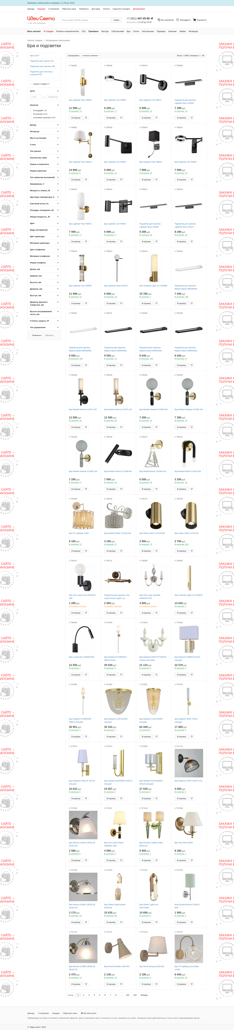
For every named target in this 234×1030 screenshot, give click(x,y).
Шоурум (41, 9)
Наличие (34, 105)
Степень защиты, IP (39, 321)
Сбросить (49, 335)
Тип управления (38, 327)
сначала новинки (90, 55)
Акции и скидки (41, 84)
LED (83, 31)
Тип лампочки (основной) (42, 177)
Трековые (93, 31)
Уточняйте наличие (44, 117)
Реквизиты (84, 9)
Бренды (30, 9)
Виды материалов (39, 230)
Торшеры (161, 31)
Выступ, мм (35, 295)
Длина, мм (35, 269)
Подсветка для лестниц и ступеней (41, 73)
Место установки (38, 138)
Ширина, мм (36, 276)
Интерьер (193, 31)
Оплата (106, 9)
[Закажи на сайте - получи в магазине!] (11, 520)
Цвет (32, 223)
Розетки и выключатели (67, 31)
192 (135, 995)
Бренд (33, 125)
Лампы (182, 31)
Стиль (33, 144)
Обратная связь (69, 9)
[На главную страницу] (42, 18)
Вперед (144, 995)
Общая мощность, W (40, 217)
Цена (32, 91)
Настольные (148, 31)
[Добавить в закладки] (86, 118)
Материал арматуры (40, 243)
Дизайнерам (139, 9)
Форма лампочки (38, 171)
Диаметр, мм (36, 289)
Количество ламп (38, 158)
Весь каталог (34, 31)
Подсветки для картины (42, 66)
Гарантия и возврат (121, 9)
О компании (53, 9)
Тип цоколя (35, 151)
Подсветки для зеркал (42, 61)
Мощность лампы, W (40, 190)
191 (127, 995)
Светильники (117, 31)
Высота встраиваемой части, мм (40, 312)
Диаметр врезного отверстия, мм (39, 303)
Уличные (172, 31)
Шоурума (55, 3)
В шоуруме (40, 110)
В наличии (40, 114)
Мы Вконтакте (88, 1013)
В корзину (75, 118)
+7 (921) (138, 18)
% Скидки (49, 31)
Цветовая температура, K (42, 197)
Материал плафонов (40, 256)
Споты (136, 31)
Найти (116, 20)
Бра (128, 31)
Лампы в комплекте (39, 164)
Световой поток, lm (39, 204)
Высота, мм (35, 282)
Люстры (105, 31)
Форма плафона (38, 263)
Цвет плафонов (37, 249)
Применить (37, 335)
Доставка (96, 9)
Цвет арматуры (37, 236)
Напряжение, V (37, 184)
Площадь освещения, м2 (42, 210)
